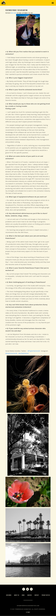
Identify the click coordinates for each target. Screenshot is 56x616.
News (23, 595)
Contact (36, 595)
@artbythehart (24, 353)
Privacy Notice (46, 595)
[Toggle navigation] (53, 3)
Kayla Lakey (14, 13)
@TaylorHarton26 (34, 351)
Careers (29, 595)
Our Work (8, 595)
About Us (16, 595)
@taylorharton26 (11, 353)
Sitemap (28, 612)
